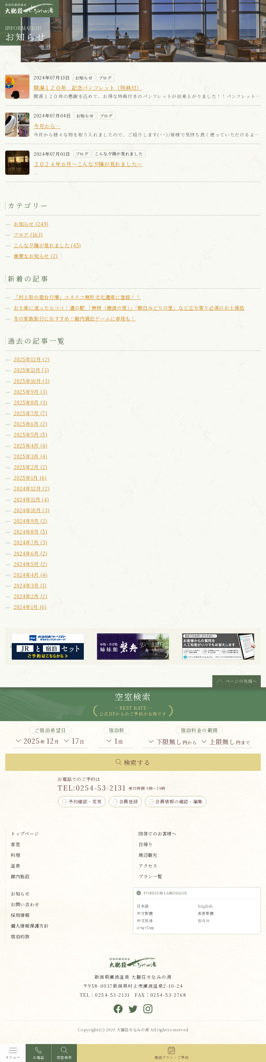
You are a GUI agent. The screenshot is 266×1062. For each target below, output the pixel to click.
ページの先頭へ (241, 681)
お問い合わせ (25, 904)
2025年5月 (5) (30, 434)
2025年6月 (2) (30, 423)
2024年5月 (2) (30, 564)
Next (253, 646)
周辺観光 (148, 855)
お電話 (38, 1057)
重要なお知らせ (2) (36, 255)
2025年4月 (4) (30, 445)
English (205, 906)
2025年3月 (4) (30, 456)
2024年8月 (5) (30, 531)
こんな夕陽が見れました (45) (47, 245)
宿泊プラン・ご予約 (171, 1057)
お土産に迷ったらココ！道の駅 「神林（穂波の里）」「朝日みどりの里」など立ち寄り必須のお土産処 (129, 307)
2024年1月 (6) (30, 606)
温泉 (15, 865)
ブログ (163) (28, 234)
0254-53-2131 (101, 788)
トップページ (25, 833)
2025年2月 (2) (30, 466)
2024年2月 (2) (30, 596)
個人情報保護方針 (30, 925)
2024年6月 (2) (30, 553)
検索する (137, 762)
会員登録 (128, 801)
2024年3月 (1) (30, 585)
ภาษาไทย (145, 927)
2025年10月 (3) (32, 380)
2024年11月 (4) (31, 499)
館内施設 (20, 876)
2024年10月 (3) (32, 510)
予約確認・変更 (85, 801)
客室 (15, 844)
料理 (15, 855)
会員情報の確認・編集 (179, 801)
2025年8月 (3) (30, 402)
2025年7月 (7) (30, 413)
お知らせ (20, 893)
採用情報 (20, 915)
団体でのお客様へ (158, 833)
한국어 (204, 920)
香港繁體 (206, 913)
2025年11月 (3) (31, 369)
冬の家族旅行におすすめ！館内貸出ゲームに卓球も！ (75, 318)
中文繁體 (145, 913)
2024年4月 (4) (30, 574)
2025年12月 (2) (32, 359)
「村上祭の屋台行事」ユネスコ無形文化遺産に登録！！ (77, 297)
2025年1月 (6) (30, 477)
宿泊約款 (20, 936)
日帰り (146, 844)
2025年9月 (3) (30, 391)
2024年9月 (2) (30, 520)
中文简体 (145, 920)
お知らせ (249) (31, 223)
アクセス (148, 865)
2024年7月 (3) (30, 542)
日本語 (143, 906)
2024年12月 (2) (32, 488)
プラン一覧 (150, 876)
